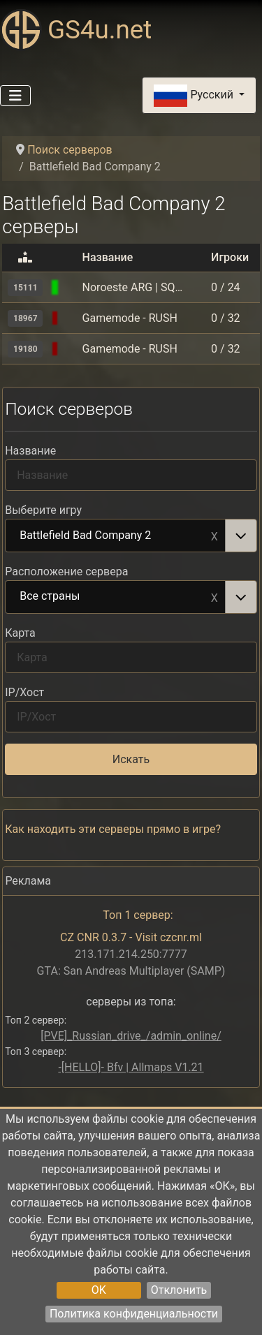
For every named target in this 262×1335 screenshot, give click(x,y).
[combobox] (131, 535)
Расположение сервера (66, 571)
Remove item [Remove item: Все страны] (214, 597)
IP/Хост (24, 692)
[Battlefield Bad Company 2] (71, 287)
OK (99, 1290)
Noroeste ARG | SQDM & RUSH (133, 287)
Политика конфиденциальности (134, 1313)
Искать (131, 759)
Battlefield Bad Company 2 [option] (116, 536)
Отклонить (179, 1290)
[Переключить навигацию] (15, 95)
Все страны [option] (116, 597)
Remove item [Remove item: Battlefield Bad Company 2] (214, 536)
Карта (20, 633)
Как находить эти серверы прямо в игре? (113, 829)
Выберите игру (43, 510)
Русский (194, 95)
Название (30, 450)
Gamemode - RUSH (129, 318)
